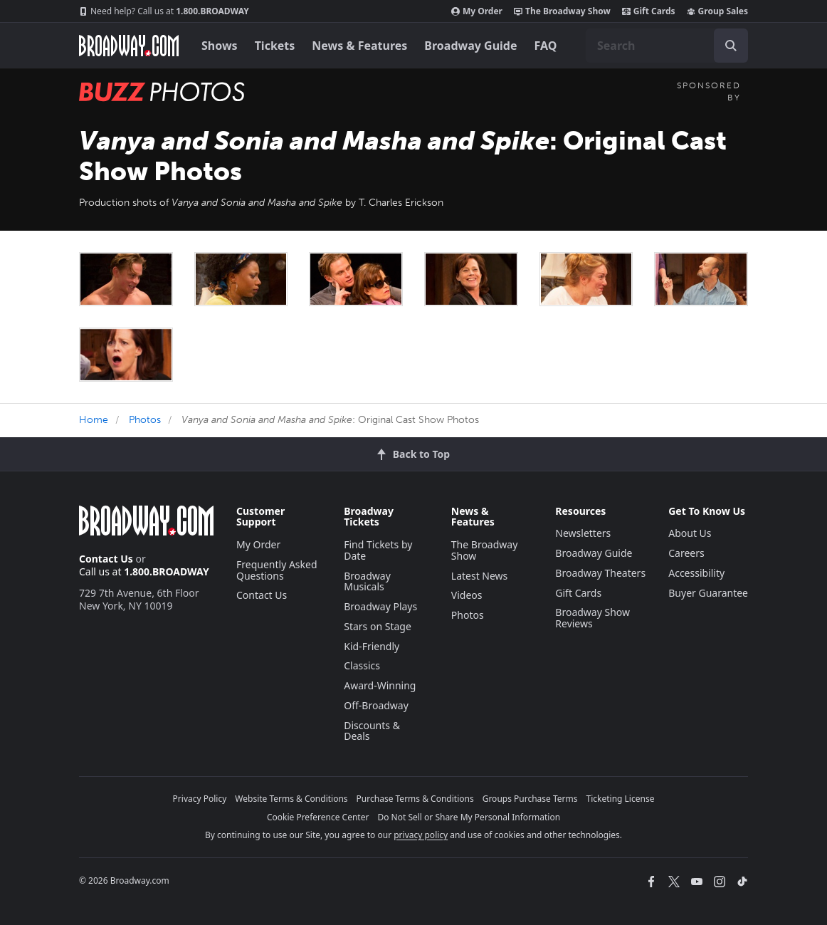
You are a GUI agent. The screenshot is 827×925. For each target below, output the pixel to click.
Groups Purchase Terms (530, 799)
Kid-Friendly (371, 646)
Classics (362, 665)
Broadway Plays (380, 606)
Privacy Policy (200, 799)
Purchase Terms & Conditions (415, 799)
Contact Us (106, 558)
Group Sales (717, 11)
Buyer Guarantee (708, 593)
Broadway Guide (470, 45)
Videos (467, 595)
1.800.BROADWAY (164, 11)
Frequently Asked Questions (276, 570)
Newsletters (583, 533)
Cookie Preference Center (318, 817)
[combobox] (667, 45)
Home (93, 420)
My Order (476, 11)
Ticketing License (620, 799)
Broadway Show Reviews (592, 617)
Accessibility (696, 573)
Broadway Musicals (367, 581)
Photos (145, 420)
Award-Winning (380, 685)
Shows (219, 45)
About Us (689, 533)
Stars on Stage (377, 626)
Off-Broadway (376, 705)
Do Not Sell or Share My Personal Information (468, 817)
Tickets (275, 45)
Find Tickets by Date (378, 550)
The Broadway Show (562, 11)
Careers (686, 553)
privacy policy (421, 835)
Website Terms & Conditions (291, 799)
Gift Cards (648, 11)
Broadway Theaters (600, 573)
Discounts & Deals (372, 730)
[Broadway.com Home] (129, 45)
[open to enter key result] (731, 45)
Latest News (479, 575)
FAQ (545, 45)
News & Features (359, 45)
